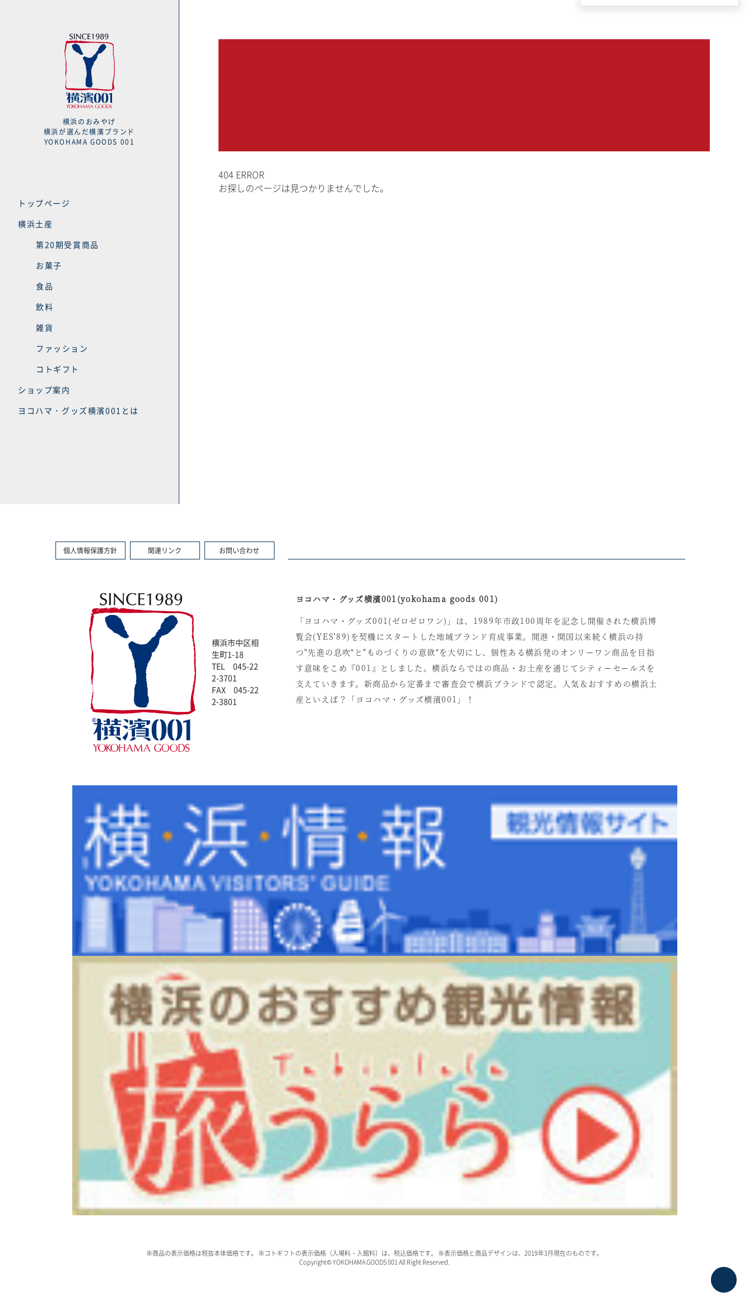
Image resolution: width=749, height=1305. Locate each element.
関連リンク (165, 550)
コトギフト (58, 368)
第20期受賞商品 (67, 244)
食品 (44, 285)
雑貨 (44, 327)
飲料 (44, 306)
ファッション (62, 348)
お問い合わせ (239, 550)
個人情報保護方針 (90, 550)
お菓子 (49, 265)
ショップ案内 (44, 389)
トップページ (44, 203)
